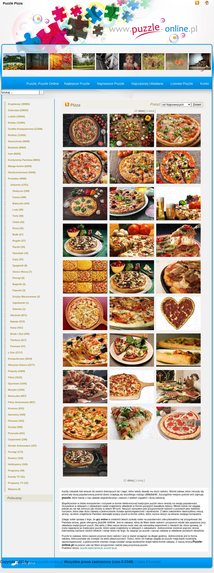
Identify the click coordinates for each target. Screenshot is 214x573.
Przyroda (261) (16, 433)
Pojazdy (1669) (16, 371)
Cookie (140, 562)
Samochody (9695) (19, 141)
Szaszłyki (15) (20, 253)
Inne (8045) (14, 153)
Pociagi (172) (15, 452)
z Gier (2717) (15, 352)
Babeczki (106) (20, 203)
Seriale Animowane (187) (22, 445)
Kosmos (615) (16, 408)
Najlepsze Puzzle (77, 83)
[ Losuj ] (151, 110)
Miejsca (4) (14, 489)
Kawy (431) (16, 327)
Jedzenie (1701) (19, 184)
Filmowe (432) (16, 420)
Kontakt (154, 562)
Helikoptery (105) (18, 464)
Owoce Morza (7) (22, 271)
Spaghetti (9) (19, 265)
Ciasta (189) (19, 197)
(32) (18, 228)
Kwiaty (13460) (16, 122)
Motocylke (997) (17, 396)
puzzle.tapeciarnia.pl (91, 548)
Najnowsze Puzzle (110, 83)
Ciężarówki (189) (17, 439)
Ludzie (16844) (16, 116)
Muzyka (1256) (16, 389)
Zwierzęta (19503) (18, 110)
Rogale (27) (19, 240)
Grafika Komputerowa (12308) (25, 129)
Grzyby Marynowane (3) (26, 296)
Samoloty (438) (16, 414)
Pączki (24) (18, 247)
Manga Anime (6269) (20, 166)
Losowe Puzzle (181, 83)
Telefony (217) (18, 340)
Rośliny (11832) (17, 135)
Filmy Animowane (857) (21, 402)
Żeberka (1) (19, 309)
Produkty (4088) (17, 178)
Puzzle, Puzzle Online (42, 83)
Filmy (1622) (15, 377)
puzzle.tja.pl (110, 548)
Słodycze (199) (20, 191)
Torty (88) (17, 216)
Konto (204, 83)
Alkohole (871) (18, 315)
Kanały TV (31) (16, 476)
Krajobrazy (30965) (19, 104)
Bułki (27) (18, 234)
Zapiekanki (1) (20, 302)
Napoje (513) (17, 321)
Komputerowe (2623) (20, 358)
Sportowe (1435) (17, 383)
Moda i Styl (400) (20, 334)
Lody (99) (17, 209)
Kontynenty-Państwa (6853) (24, 160)
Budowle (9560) (17, 147)
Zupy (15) (17, 259)
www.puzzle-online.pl (46, 562)
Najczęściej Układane (147, 83)
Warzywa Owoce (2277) (21, 365)
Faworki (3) (18, 290)
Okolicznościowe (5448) (22, 172)
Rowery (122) (15, 458)
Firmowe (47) (17, 346)
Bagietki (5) (19, 284)
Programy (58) (16, 470)
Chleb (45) (18, 222)
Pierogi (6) (18, 278)
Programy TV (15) (18, 483)
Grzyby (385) (15, 427)
